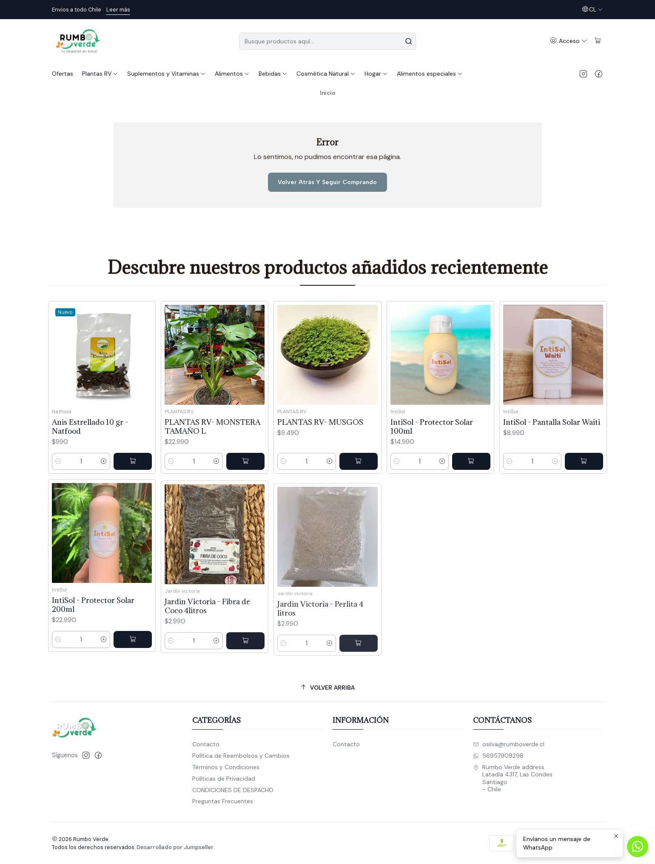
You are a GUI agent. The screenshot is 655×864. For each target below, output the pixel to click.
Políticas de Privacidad (223, 778)
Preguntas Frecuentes (222, 801)
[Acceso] (569, 41)
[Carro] (597, 41)
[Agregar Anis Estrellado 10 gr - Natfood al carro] (133, 482)
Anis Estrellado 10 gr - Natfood (90, 447)
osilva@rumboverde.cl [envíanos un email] (508, 744)
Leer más (118, 9)
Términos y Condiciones (225, 767)
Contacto (205, 744)
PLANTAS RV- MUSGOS (320, 463)
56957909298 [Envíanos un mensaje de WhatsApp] (498, 755)
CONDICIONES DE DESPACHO (232, 790)
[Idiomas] (592, 9)
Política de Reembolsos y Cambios (241, 755)
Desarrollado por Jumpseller (175, 847)
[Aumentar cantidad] (104, 483)
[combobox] (327, 41)
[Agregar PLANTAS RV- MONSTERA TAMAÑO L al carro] (245, 494)
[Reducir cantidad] (58, 483)
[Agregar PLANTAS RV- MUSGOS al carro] (358, 502)
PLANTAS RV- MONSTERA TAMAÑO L (212, 459)
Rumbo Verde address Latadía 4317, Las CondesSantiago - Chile (512, 778)
